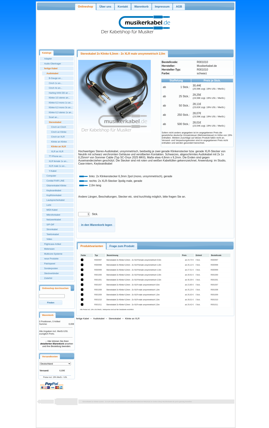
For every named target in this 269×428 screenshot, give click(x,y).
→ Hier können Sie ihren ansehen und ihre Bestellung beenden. (56, 344)
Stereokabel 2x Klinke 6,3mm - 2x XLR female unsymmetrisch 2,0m (133, 275)
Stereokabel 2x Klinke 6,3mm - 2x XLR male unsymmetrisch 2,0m (133, 300)
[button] (50, 302)
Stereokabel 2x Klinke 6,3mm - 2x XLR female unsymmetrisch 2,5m (133, 280)
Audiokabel (98, 318)
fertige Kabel (82, 318)
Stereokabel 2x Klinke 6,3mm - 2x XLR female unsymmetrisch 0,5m (133, 260)
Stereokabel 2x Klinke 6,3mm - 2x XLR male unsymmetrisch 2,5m (133, 305)
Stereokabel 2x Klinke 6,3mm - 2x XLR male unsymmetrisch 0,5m (133, 285)
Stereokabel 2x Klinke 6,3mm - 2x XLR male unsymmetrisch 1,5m (133, 295)
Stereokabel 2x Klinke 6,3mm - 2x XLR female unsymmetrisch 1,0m (133, 265)
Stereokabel (115, 318)
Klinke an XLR (132, 318)
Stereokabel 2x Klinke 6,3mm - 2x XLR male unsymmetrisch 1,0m (133, 290)
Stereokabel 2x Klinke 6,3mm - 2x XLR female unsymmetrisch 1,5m (133, 270)
